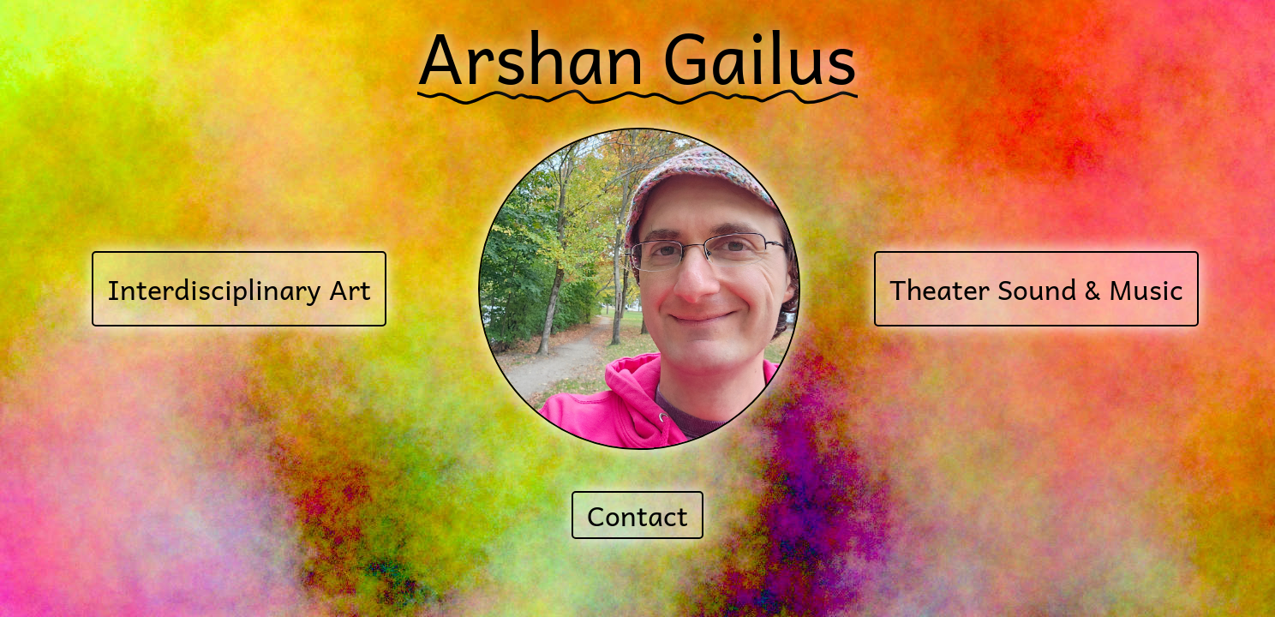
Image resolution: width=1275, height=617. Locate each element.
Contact (637, 515)
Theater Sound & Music (1036, 289)
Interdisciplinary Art (239, 289)
